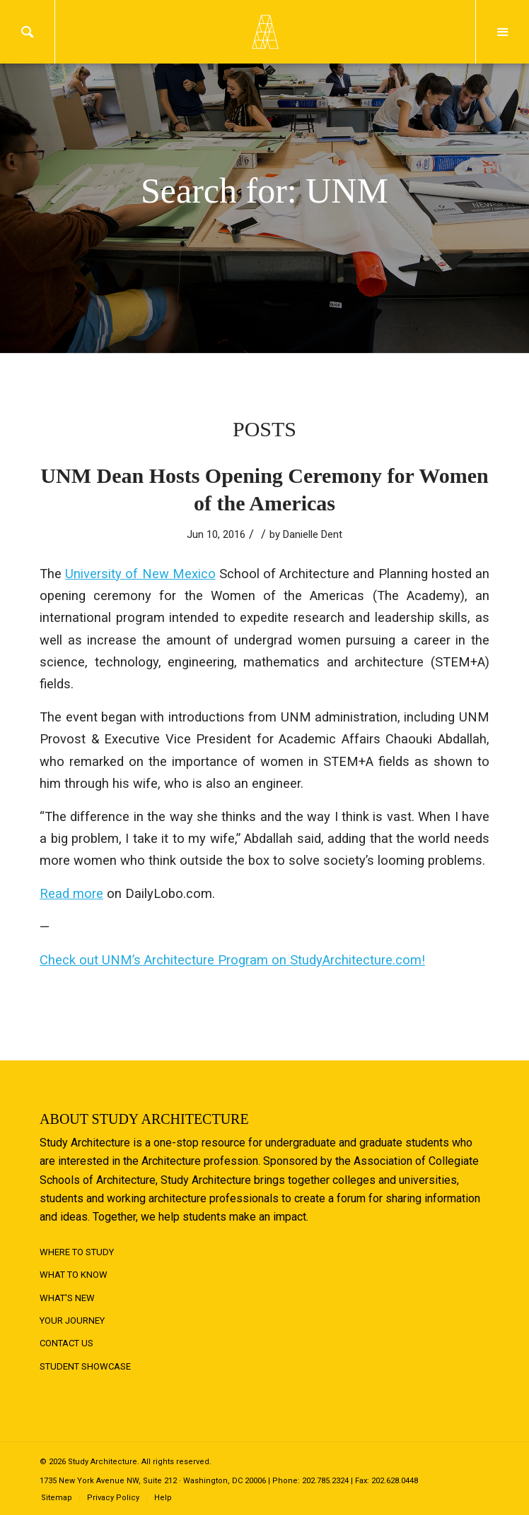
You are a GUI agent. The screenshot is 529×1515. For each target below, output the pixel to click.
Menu (502, 32)
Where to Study (77, 1252)
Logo (264, 32)
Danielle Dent (312, 534)
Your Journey (72, 1320)
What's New (67, 1298)
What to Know (73, 1274)
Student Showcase (85, 1366)
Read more (71, 893)
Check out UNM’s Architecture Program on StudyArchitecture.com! (232, 959)
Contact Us (66, 1343)
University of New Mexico (140, 573)
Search (27, 32)
